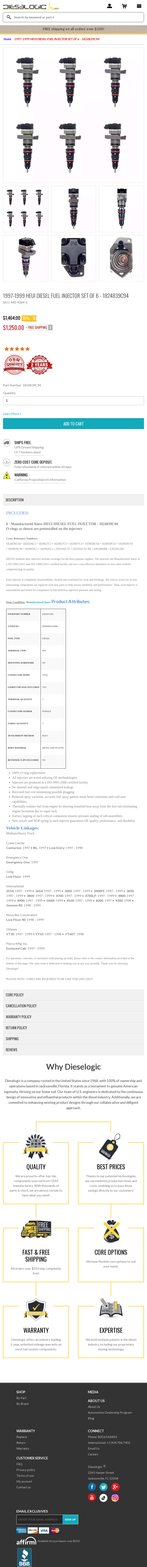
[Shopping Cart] (124, 6)
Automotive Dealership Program (110, 1412)
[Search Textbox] (74, 17)
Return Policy (16, 1027)
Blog (91, 1418)
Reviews (11, 1049)
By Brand (22, 1403)
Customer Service (32, 1458)
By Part (21, 1398)
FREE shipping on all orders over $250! (73, 29)
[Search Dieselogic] (9, 17)
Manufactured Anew (38, 602)
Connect (96, 1431)
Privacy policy (25, 1470)
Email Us (93, 1448)
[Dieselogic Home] (31, 6)
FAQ (19, 1464)
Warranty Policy (18, 1016)
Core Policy (15, 994)
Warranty (25, 1431)
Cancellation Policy (21, 1005)
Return (21, 1442)
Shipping (12, 1038)
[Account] (109, 6)
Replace (21, 1437)
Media (93, 1392)
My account (24, 1481)
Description (15, 499)
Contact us (23, 1487)
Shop (20, 1392)
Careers (93, 1454)
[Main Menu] (139, 6)
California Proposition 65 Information (40, 476)
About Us (96, 1401)
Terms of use (25, 1475)
